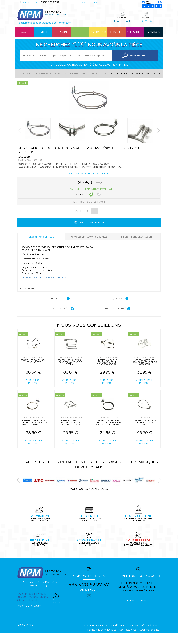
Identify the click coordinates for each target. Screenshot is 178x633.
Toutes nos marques (92, 625)
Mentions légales (115, 625)
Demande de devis (89, 2)
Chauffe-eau (116, 34)
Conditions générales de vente (143, 625)
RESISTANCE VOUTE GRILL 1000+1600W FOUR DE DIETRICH (71, 362)
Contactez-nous (127, 629)
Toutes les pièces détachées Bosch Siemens (43, 277)
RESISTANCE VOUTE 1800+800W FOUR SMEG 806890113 (144, 362)
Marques (153, 32)
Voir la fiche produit (33, 382)
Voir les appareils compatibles (89, 173)
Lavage (24, 32)
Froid (43, 32)
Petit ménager (80, 34)
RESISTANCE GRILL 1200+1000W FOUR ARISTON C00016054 (70, 422)
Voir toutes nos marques (89, 488)
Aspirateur (98, 32)
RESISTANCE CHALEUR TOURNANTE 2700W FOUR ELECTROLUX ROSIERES (107, 422)
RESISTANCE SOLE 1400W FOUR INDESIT (33, 361)
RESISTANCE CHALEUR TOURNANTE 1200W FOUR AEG (144, 422)
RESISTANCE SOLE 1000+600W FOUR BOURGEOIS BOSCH (107, 362)
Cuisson (61, 32)
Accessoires (135, 32)
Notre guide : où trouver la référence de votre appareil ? (89, 64)
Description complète (41, 237)
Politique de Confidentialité (101, 629)
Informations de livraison (136, 237)
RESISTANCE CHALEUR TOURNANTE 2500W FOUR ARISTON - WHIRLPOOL (33, 422)
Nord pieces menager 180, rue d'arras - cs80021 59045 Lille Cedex (33, 597)
